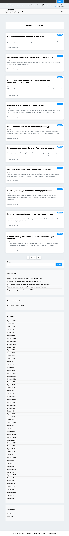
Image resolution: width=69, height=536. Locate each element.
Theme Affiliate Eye (33, 534)
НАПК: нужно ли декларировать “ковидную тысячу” (29, 191)
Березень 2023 (11, 359)
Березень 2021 (11, 423)
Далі (38, 257)
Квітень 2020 (11, 455)
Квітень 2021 (11, 420)
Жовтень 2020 (11, 437)
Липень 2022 (11, 382)
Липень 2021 (10, 411)
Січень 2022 (10, 394)
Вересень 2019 (11, 475)
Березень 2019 (11, 492)
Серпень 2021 (11, 408)
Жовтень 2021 (11, 402)
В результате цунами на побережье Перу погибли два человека (30, 238)
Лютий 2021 (10, 426)
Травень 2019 (11, 487)
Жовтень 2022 (11, 373)
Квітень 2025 (11, 324)
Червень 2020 (11, 449)
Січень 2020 (11, 463)
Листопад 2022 (11, 370)
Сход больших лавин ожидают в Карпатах (25, 36)
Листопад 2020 (11, 434)
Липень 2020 (11, 446)
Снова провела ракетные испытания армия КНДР (28, 127)
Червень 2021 (11, 414)
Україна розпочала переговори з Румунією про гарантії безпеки (26, 287)
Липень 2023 (11, 347)
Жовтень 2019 (11, 472)
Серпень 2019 (11, 478)
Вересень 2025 (11, 321)
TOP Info (10, 10)
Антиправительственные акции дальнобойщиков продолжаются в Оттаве (28, 81)
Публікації (10, 517)
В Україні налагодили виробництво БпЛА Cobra (21, 290)
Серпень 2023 (11, 344)
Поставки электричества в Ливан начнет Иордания (29, 169)
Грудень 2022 (11, 367)
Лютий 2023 (10, 362)
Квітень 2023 (11, 356)
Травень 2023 (11, 353)
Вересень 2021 (11, 405)
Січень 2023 (10, 364)
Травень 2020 (11, 452)
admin (10, 39)
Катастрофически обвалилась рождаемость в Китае (30, 214)
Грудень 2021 (11, 396)
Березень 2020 (11, 458)
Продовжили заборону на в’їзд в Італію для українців (30, 57)
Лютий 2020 (10, 460)
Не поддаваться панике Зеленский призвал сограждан (30, 148)
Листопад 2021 (11, 399)
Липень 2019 (10, 481)
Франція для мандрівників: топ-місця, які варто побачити (24, 278)
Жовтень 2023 (11, 338)
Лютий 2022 (10, 391)
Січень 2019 (10, 495)
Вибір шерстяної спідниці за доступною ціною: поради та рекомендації (28, 284)
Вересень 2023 (11, 341)
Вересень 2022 (11, 376)
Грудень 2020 (11, 431)
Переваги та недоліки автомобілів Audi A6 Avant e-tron (24, 281)
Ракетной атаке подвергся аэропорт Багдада (26, 105)
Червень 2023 (11, 350)
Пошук (9, 262)
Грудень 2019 (11, 466)
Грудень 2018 (11, 498)
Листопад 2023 (11, 335)
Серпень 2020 (11, 443)
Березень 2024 (11, 327)
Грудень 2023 (11, 332)
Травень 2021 (11, 417)
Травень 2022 (11, 388)
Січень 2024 (11, 330)
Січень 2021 (10, 428)
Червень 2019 (11, 484)
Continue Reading (12, 47)
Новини (60, 34)
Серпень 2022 (11, 379)
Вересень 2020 (11, 440)
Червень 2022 (11, 385)
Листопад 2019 (11, 469)
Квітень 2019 (11, 489)
